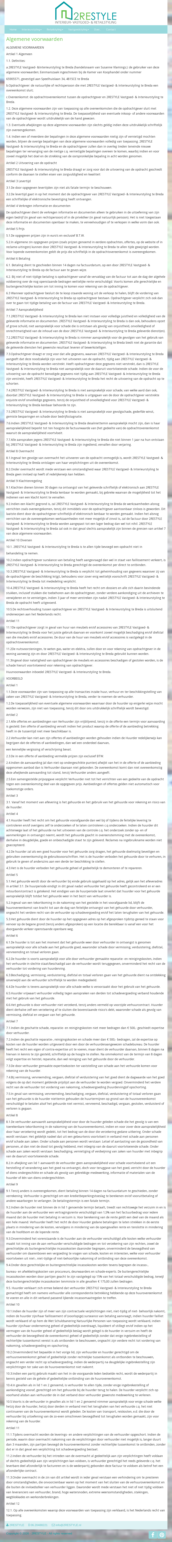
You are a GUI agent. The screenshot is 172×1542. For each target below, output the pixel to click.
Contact (111, 29)
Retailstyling (55, 29)
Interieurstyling (32, 29)
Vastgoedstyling (78, 29)
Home (13, 29)
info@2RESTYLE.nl (68, 1525)
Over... (97, 29)
